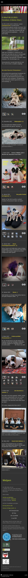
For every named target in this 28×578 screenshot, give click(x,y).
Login (26, 575)
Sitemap (11, 575)
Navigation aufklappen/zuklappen (14, 2)
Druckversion (5, 575)
